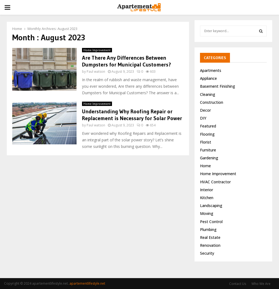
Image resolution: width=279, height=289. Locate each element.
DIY (203, 118)
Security (207, 253)
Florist (205, 142)
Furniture (208, 150)
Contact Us (237, 283)
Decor (205, 110)
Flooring (207, 134)
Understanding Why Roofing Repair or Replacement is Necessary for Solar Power (132, 113)
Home (205, 165)
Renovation (210, 245)
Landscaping (211, 205)
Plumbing (208, 229)
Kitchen (206, 197)
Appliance (208, 78)
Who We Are (261, 283)
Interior (206, 189)
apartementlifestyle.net (87, 283)
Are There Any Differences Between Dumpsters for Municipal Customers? (126, 59)
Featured (208, 126)
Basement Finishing (217, 86)
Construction (211, 102)
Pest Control (211, 221)
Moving (206, 213)
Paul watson (96, 70)
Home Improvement (97, 48)
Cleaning (207, 94)
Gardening (209, 157)
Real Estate (210, 237)
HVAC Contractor (215, 181)
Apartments (210, 70)
